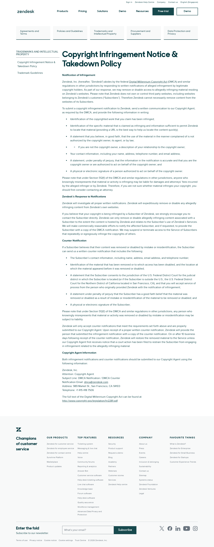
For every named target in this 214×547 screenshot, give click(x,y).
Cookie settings (66, 540)
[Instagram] (195, 528)
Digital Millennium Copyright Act (148, 81)
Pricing (82, 11)
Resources (142, 11)
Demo (122, 11)
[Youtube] (186, 528)
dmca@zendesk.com (96, 382)
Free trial (163, 11)
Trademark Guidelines (30, 73)
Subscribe (125, 529)
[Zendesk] (18, 434)
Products (62, 11)
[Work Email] (88, 530)
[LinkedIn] (178, 528)
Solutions (102, 11)
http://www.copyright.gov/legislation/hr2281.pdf (90, 400)
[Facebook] (170, 528)
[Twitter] (162, 528)
